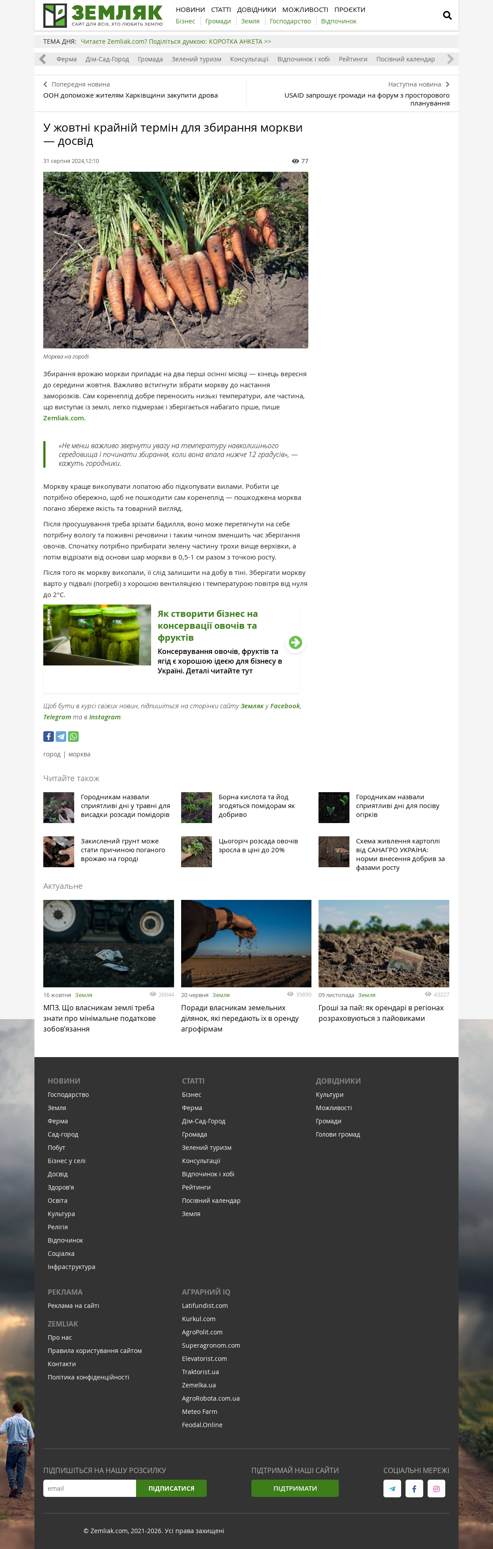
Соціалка (61, 1253)
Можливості (334, 1107)
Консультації (249, 59)
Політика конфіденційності (88, 1377)
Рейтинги (353, 59)
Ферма (67, 59)
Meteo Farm (199, 1411)
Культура (61, 1213)
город (52, 754)
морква (79, 754)
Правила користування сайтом (95, 1350)
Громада (150, 59)
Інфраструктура (71, 1266)
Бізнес (191, 1094)
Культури (330, 1094)
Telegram (57, 717)
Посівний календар (405, 59)
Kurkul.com (199, 1319)
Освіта (58, 1200)
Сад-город (63, 1134)
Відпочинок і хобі (303, 59)
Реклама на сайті (73, 1305)
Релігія (58, 1227)
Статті (193, 1081)
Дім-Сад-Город (107, 59)
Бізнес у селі (67, 1160)
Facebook (285, 705)
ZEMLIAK (63, 1324)
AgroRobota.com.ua (211, 1398)
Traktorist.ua (200, 1372)
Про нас (60, 1337)
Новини (64, 1081)
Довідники (338, 1081)
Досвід (58, 1174)
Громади (328, 1121)
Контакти (62, 1364)
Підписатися (171, 1488)
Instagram (105, 717)
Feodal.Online (202, 1425)
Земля (83, 995)
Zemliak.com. (64, 418)
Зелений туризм (196, 59)
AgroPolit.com (202, 1332)
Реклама (65, 1292)
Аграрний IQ (206, 1292)
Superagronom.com (211, 1345)
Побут (56, 1147)
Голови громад (338, 1134)
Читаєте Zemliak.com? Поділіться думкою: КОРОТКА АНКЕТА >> (176, 41)
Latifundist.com (205, 1305)
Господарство (68, 1094)
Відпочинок (65, 1240)
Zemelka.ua (199, 1385)
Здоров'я (61, 1187)
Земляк (252, 705)
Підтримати (295, 1488)
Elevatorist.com (204, 1358)
